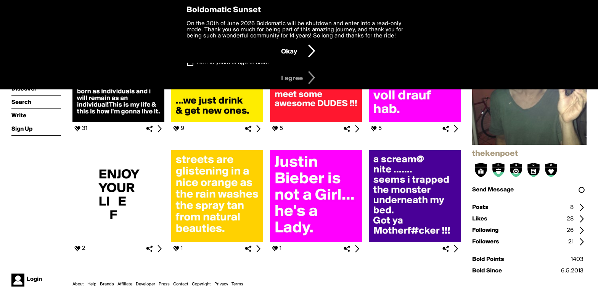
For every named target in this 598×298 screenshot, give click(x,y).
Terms (237, 284)
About (78, 284)
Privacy (221, 284)
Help (91, 284)
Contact (180, 284)
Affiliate (124, 284)
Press (164, 284)
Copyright (201, 284)
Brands (107, 284)
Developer (145, 284)
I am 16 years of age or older (232, 63)
